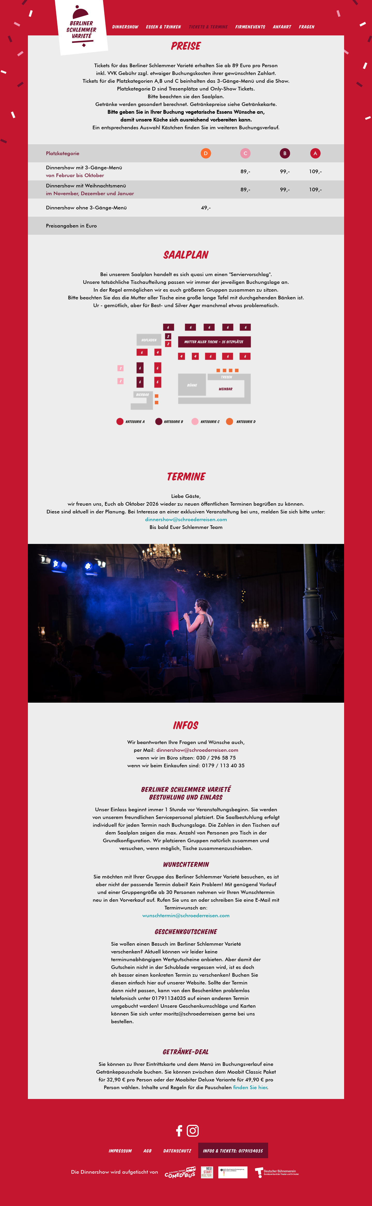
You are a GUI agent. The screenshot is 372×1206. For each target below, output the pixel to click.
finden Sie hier (250, 1087)
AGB (148, 1150)
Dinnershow (125, 26)
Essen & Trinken (163, 26)
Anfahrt (282, 26)
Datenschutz (177, 1150)
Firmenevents (250, 26)
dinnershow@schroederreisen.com (186, 519)
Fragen (307, 26)
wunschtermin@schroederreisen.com (186, 915)
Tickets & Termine (208, 26)
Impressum (120, 1150)
